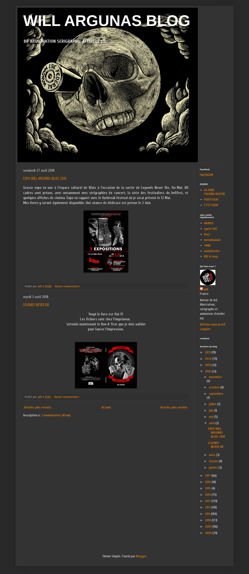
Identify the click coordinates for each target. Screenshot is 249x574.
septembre (216, 394)
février (214, 461)
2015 (208, 488)
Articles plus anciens (173, 407)
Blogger (141, 556)
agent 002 (210, 229)
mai (211, 417)
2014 (208, 495)
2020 (208, 359)
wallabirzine (212, 251)
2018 (208, 371)
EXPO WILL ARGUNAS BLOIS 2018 (44, 178)
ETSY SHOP (211, 205)
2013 (208, 501)
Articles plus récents (37, 407)
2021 (208, 352)
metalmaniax (212, 240)
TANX (207, 245)
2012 (208, 507)
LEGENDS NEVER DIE (36, 304)
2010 (208, 520)
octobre (214, 387)
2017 (208, 475)
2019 (208, 365)
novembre (215, 377)
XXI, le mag (211, 256)
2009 (208, 526)
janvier (213, 467)
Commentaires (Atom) (56, 415)
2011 (208, 514)
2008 (208, 533)
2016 (208, 482)
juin (211, 410)
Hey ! (207, 234)
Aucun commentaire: (68, 286)
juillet (213, 404)
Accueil (105, 407)
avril (212, 423)
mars (212, 455)
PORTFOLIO (211, 199)
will (206, 289)
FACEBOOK (206, 175)
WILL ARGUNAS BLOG (106, 20)
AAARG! (208, 223)
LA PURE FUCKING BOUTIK (214, 192)
